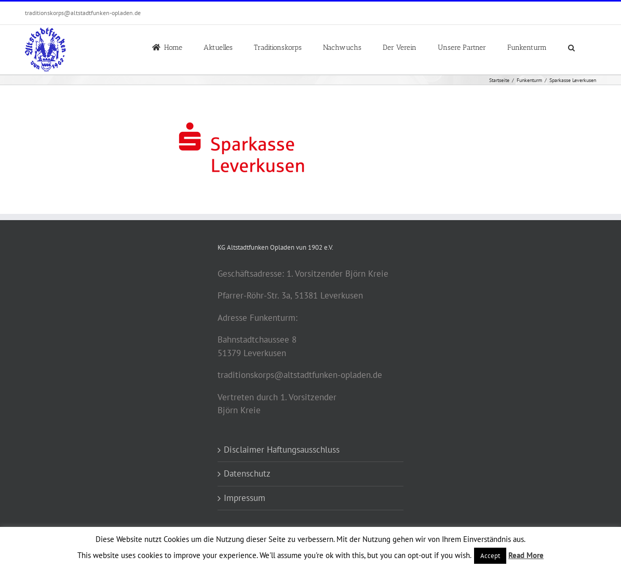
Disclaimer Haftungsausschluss (282, 449)
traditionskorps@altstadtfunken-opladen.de (83, 13)
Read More (526, 555)
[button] (571, 47)
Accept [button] (490, 555)
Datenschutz (247, 473)
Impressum (244, 498)
